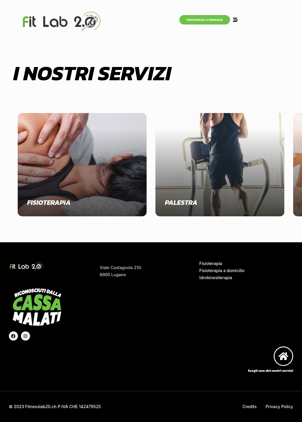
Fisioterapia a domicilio (221, 270)
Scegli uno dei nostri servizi (270, 370)
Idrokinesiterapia (215, 277)
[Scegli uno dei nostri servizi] (283, 356)
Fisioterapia (210, 263)
